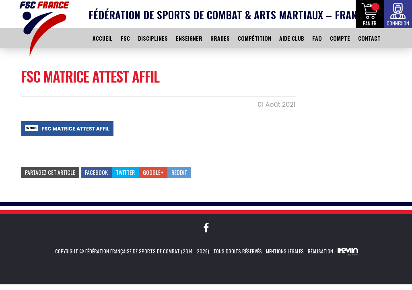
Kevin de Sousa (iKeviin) (347, 251)
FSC (125, 38)
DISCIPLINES (153, 38)
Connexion (398, 23)
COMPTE (340, 38)
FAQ (317, 38)
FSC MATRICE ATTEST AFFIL (75, 128)
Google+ (153, 172)
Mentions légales (285, 251)
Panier (370, 23)
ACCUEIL (103, 38)
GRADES (220, 38)
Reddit (179, 172)
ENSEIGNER (189, 38)
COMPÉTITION (254, 38)
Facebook (96, 172)
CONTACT (369, 38)
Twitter (125, 172)
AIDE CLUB (291, 38)
